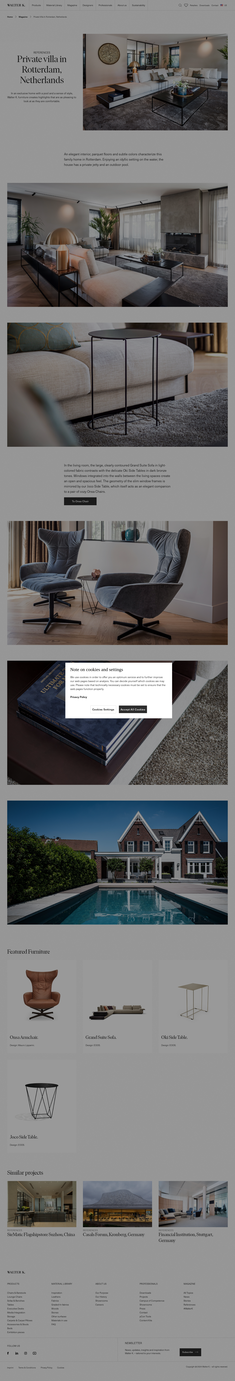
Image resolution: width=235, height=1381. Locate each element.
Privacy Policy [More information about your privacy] (78, 697)
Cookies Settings (103, 709)
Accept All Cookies (133, 709)
